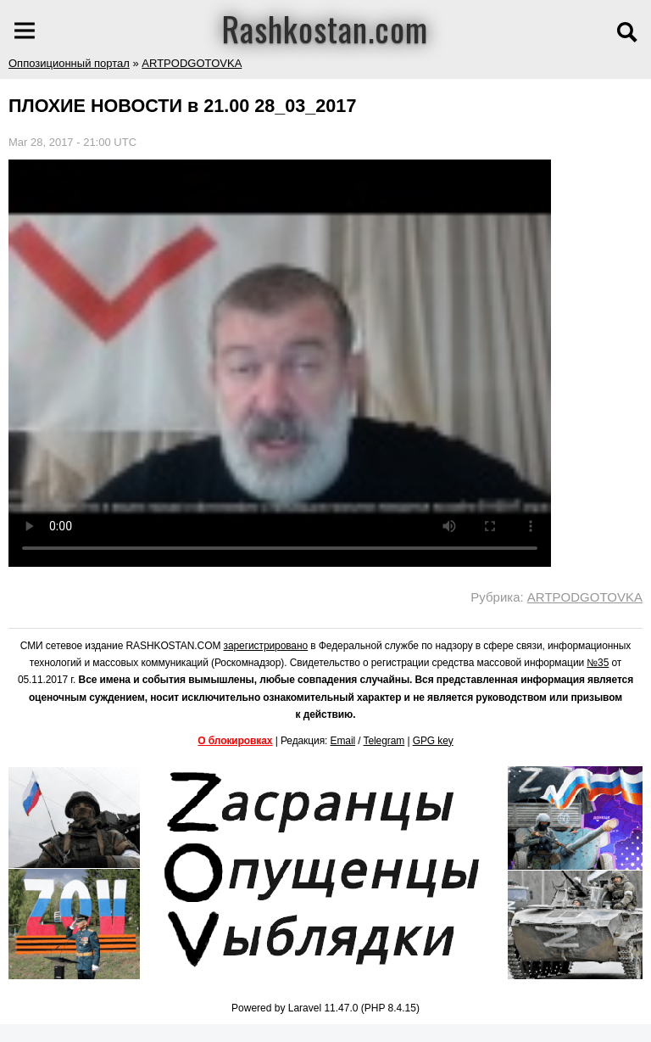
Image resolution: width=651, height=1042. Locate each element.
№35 (598, 663)
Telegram (384, 741)
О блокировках (235, 741)
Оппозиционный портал (69, 63)
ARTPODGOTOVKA (192, 63)
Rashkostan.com (325, 28)
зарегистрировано (266, 646)
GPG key (433, 741)
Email (343, 741)
